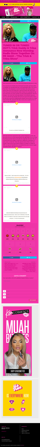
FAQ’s (23, 428)
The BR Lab (22, 445)
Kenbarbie (15, 17)
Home (3, 17)
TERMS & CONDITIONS (26, 433)
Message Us (4, 431)
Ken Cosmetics (25, 17)
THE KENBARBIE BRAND (6, 439)
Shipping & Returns (25, 430)
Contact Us (35, 17)
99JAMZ (11, 132)
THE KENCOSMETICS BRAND (7, 441)
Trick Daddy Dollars (13, 220)
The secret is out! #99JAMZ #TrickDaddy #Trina (16, 130)
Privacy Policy (24, 431)
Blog (7, 17)
